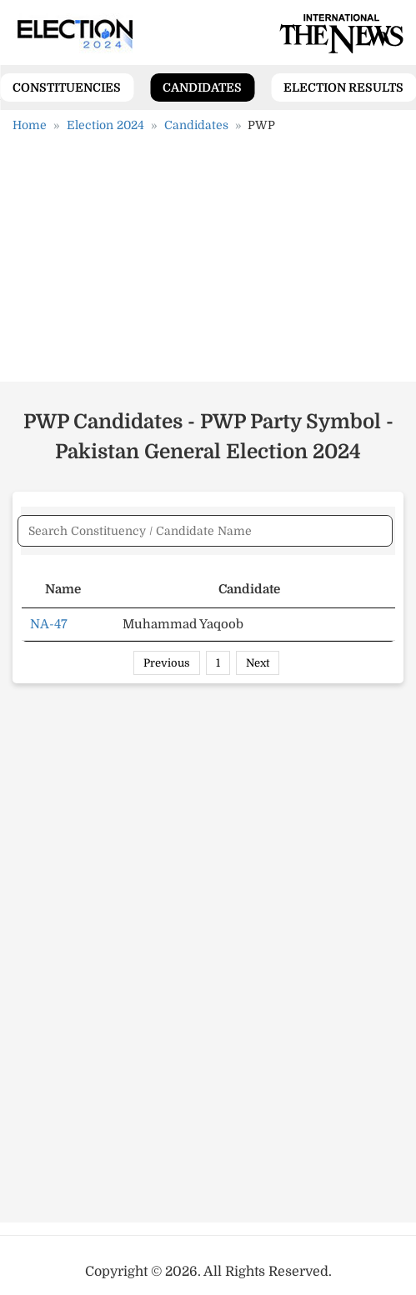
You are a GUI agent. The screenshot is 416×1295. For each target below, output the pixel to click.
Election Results (343, 87)
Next (257, 663)
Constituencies (67, 87)
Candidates (202, 87)
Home (30, 125)
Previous (166, 663)
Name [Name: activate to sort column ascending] (63, 589)
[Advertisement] (208, 263)
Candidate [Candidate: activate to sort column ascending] (249, 589)
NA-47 (49, 624)
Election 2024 (105, 125)
